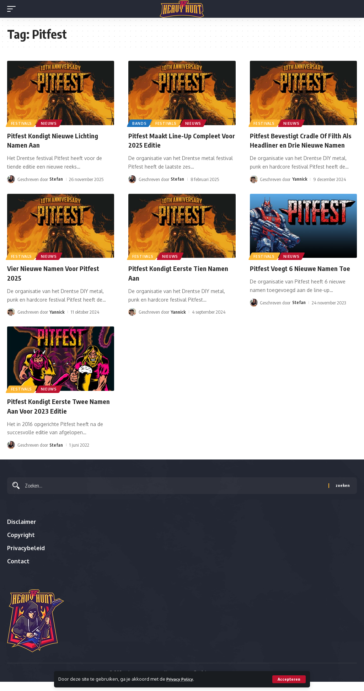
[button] (289, 679)
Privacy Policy (182, 679)
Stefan (56, 178)
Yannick (299, 188)
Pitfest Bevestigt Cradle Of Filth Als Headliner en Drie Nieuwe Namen (299, 144)
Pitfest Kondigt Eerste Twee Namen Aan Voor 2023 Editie (51, 414)
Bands (140, 123)
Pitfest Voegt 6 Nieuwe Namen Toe (303, 276)
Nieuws (50, 123)
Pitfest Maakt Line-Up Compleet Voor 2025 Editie (177, 140)
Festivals (21, 123)
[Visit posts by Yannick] (254, 188)
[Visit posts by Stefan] (11, 178)
